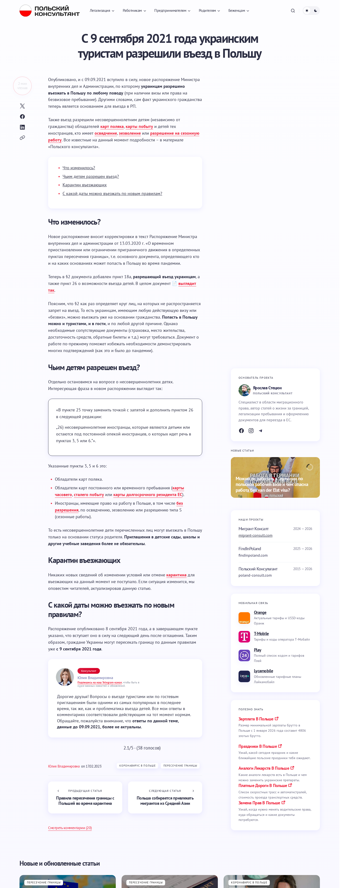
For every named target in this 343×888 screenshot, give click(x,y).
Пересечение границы (180, 765)
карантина (176, 575)
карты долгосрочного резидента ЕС (147, 494)
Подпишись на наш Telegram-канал (100, 682)
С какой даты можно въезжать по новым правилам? (112, 193)
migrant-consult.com (255, 535)
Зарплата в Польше (256, 719)
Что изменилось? (79, 167)
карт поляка (112, 126)
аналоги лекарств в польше (264, 768)
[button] (293, 10)
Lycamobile (263, 671)
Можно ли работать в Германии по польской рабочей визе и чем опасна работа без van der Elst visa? (272, 484)
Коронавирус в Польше (137, 765)
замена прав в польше (259, 803)
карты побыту (139, 126)
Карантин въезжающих (85, 185)
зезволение (130, 133)
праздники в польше (258, 746)
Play (257, 650)
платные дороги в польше (263, 785)
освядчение (106, 133)
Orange (260, 612)
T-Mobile (261, 633)
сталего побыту (89, 494)
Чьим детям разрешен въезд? (91, 176)
